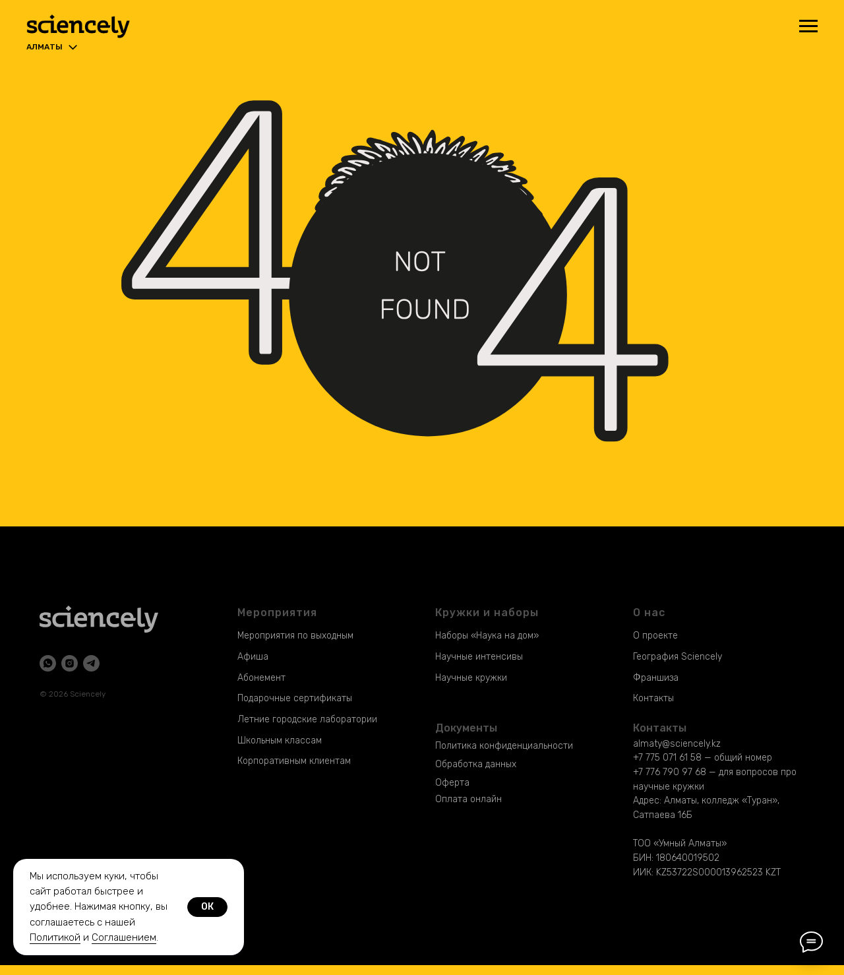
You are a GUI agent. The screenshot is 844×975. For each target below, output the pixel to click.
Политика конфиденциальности (504, 745)
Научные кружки (471, 677)
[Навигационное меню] (808, 26)
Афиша (252, 656)
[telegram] (91, 663)
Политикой (55, 937)
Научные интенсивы (479, 656)
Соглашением (124, 937)
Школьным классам (279, 740)
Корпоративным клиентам (294, 761)
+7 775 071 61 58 (667, 757)
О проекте (655, 635)
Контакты (653, 698)
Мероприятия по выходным (295, 635)
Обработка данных (475, 764)
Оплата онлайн (468, 799)
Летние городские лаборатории (307, 719)
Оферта (452, 782)
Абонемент (261, 677)
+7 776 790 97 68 (669, 772)
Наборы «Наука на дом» (487, 635)
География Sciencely (677, 656)
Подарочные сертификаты (294, 698)
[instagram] (69, 663)
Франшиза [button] (655, 677)
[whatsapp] (48, 663)
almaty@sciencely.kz (677, 743)
